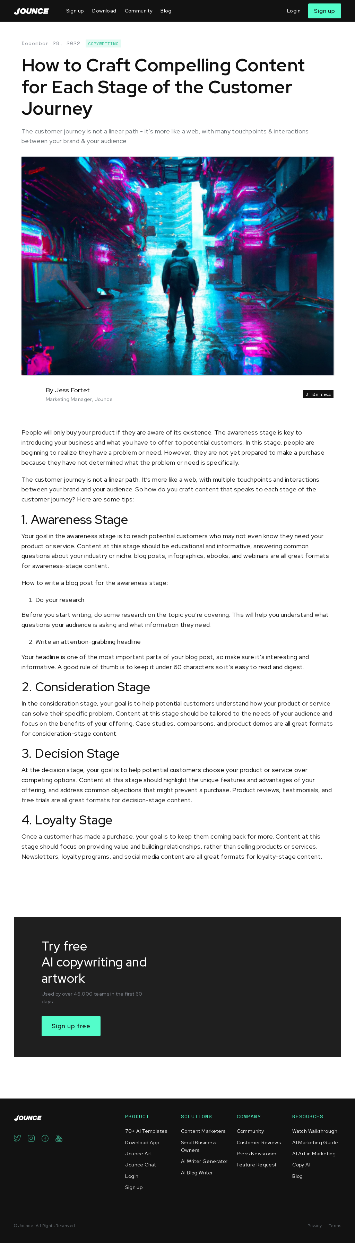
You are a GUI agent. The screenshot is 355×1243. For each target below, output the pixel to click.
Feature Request (257, 1165)
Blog (166, 11)
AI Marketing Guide (315, 1142)
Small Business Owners (198, 1146)
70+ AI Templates (146, 1131)
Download (104, 11)
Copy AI (301, 1165)
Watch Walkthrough (314, 1131)
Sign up (75, 11)
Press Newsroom (257, 1153)
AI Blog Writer (197, 1173)
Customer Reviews (259, 1142)
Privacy (315, 1225)
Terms (335, 1225)
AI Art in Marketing (314, 1153)
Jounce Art (138, 1153)
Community (139, 11)
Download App (142, 1142)
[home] (31, 11)
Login (294, 11)
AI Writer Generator (204, 1161)
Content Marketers (203, 1131)
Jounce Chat (140, 1165)
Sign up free (71, 1026)
